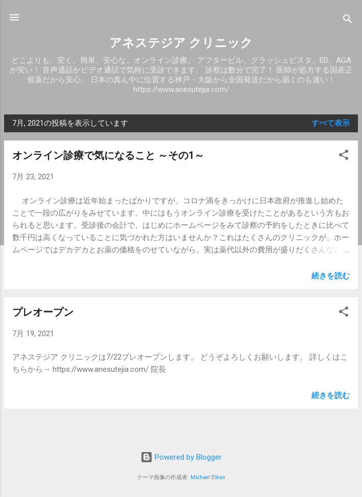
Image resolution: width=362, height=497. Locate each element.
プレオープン (43, 312)
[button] (343, 156)
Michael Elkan (207, 477)
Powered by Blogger (181, 457)
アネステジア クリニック (181, 43)
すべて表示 (330, 123)
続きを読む (330, 275)
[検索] (348, 20)
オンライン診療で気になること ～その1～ (108, 155)
